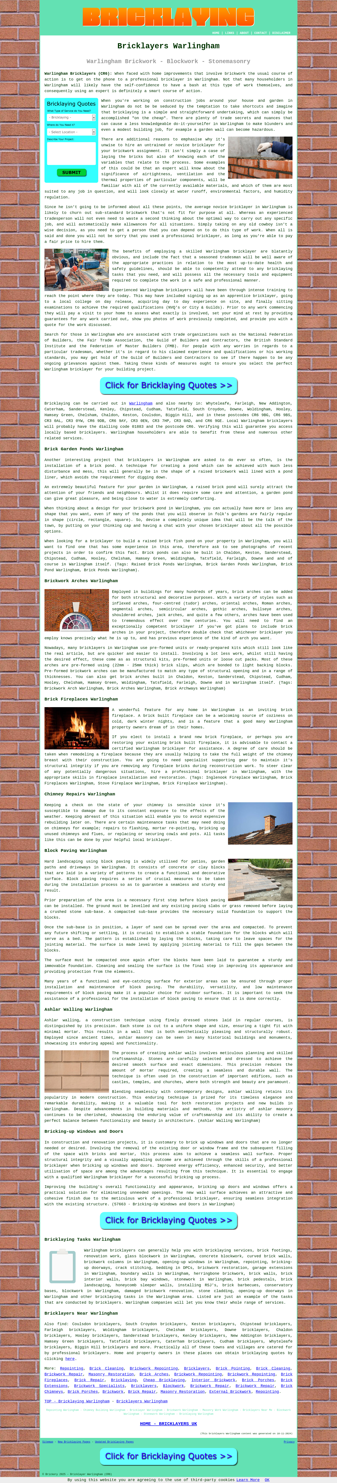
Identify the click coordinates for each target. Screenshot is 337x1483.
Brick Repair (89, 1380)
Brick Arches (153, 1374)
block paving (115, 861)
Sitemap (47, 1441)
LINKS (229, 33)
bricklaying (255, 1353)
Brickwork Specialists (99, 1386)
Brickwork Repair (63, 1374)
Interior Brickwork (213, 1380)
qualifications (147, 307)
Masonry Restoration (111, 1374)
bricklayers (280, 421)
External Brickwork (230, 1392)
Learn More (248, 1480)
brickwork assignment (136, 151)
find (61, 1324)
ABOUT (244, 33)
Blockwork (173, 1386)
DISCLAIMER (281, 33)
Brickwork (113, 1392)
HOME (216, 33)
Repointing (71, 1368)
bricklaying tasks (115, 1297)
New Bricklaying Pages (74, 1441)
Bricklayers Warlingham (142, 1401)
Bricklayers (197, 1368)
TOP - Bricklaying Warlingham (76, 1401)
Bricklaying (57, 403)
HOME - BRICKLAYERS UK (168, 1423)
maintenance (150, 822)
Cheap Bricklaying (164, 1380)
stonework (184, 1279)
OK (267, 1480)
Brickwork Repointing (154, 1368)
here (70, 1359)
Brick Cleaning (106, 1368)
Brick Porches (258, 1380)
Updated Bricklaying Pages (114, 1441)
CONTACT (260, 33)
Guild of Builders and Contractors (170, 358)
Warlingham (140, 403)
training (276, 290)
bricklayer (81, 369)
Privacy (289, 1441)
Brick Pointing (233, 1368)
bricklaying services (228, 1250)
